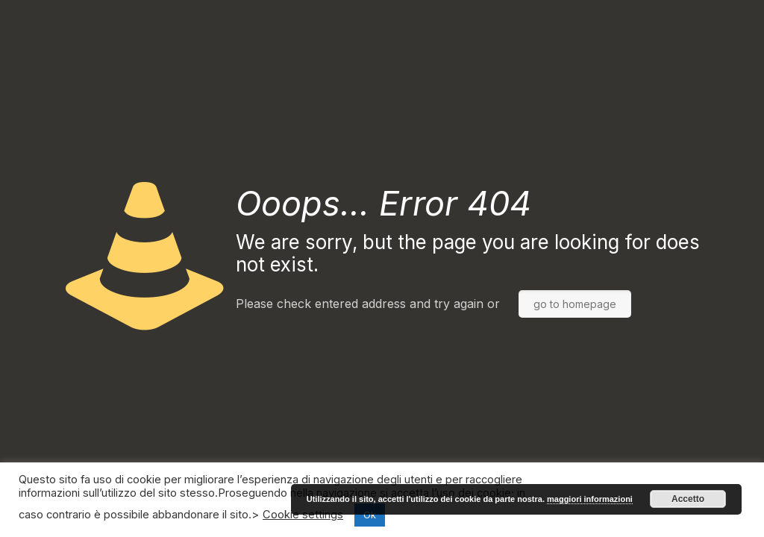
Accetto (687, 499)
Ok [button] (369, 515)
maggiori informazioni (590, 498)
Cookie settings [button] (303, 514)
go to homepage (574, 304)
